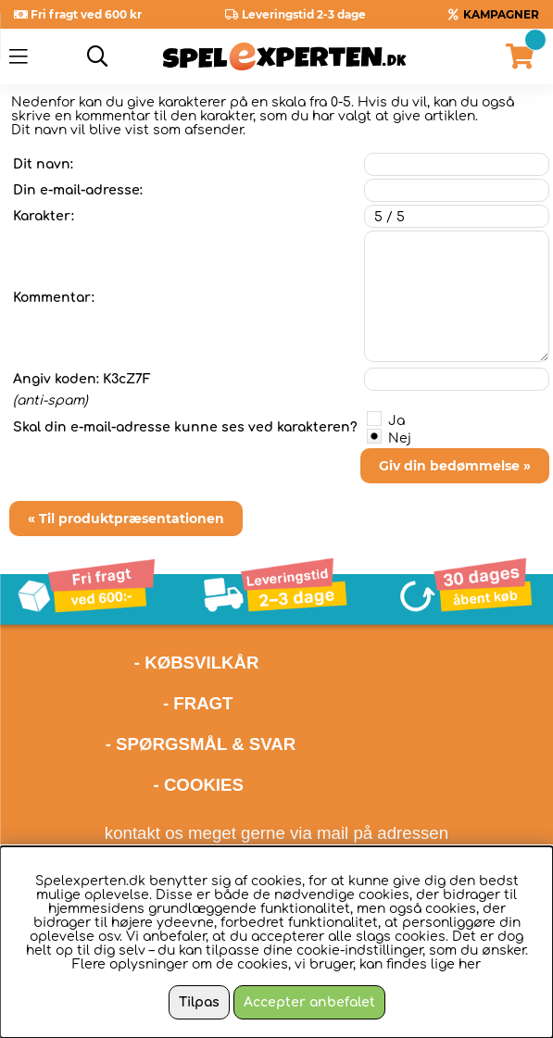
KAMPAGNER (501, 14)
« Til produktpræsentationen (126, 518)
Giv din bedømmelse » (455, 465)
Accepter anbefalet (309, 1002)
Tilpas (199, 1002)
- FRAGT (198, 703)
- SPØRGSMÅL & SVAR (201, 744)
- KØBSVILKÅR (134, 662)
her (470, 964)
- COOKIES (199, 784)
